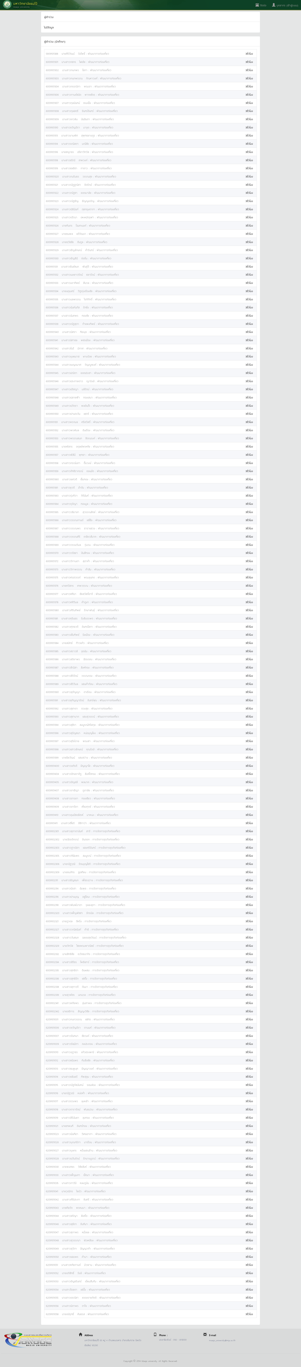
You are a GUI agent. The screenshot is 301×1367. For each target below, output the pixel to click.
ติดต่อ (261, 5)
